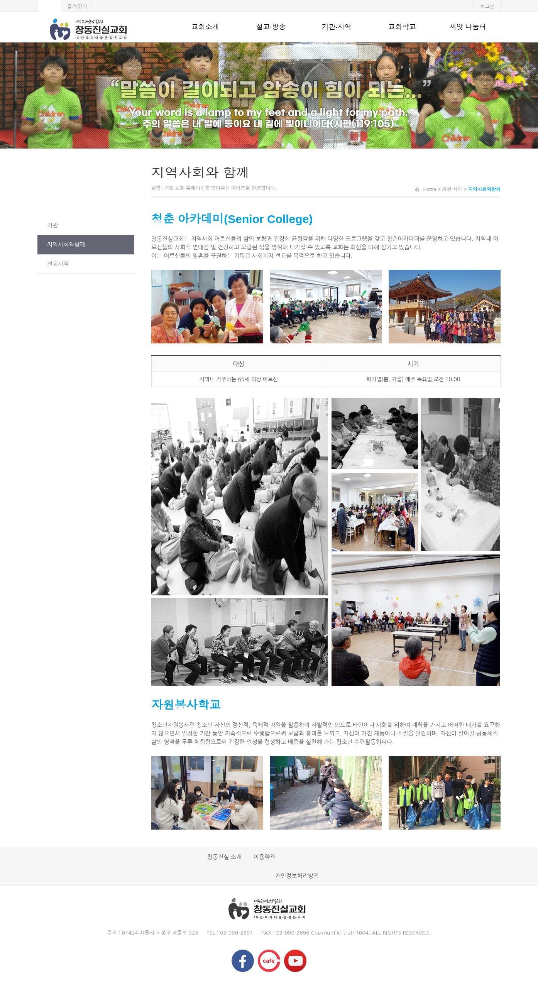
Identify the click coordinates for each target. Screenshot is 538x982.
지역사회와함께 (66, 244)
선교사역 (58, 264)
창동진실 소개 (224, 857)
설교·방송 (271, 27)
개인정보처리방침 (297, 876)
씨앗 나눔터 (467, 27)
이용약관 (264, 857)
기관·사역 (336, 27)
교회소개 (205, 27)
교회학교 (402, 27)
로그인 (487, 6)
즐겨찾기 (77, 6)
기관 (52, 225)
